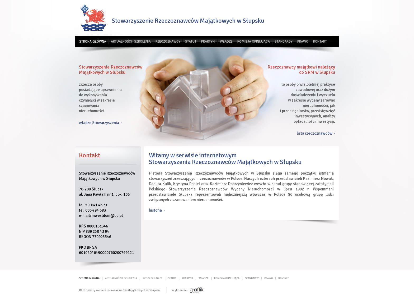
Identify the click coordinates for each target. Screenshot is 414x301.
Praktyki (208, 41)
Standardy (284, 41)
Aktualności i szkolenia (131, 41)
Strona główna (92, 41)
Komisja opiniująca (253, 41)
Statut (190, 41)
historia (155, 210)
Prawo (302, 41)
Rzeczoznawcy (168, 41)
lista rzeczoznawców (314, 133)
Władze (226, 41)
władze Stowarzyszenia (99, 122)
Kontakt (320, 41)
